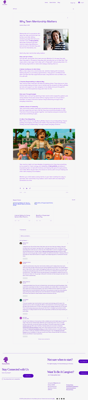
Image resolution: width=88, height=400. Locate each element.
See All (73, 199)
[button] (73, 8)
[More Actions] (67, 243)
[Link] (61, 398)
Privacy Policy (69, 385)
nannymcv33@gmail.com (54, 383)
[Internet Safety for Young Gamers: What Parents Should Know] (22, 207)
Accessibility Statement (72, 386)
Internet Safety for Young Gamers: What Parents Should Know (22, 216)
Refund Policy (69, 389)
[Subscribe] (28, 376)
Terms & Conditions (71, 388)
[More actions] (67, 17)
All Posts (15, 8)
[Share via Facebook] (20, 188)
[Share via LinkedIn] (26, 188)
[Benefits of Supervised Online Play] (44, 207)
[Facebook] (57, 398)
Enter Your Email (6, 372)
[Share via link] (30, 188)
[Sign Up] (73, 3)
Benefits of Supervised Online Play (42, 216)
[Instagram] (59, 398)
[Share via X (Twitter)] (23, 188)
